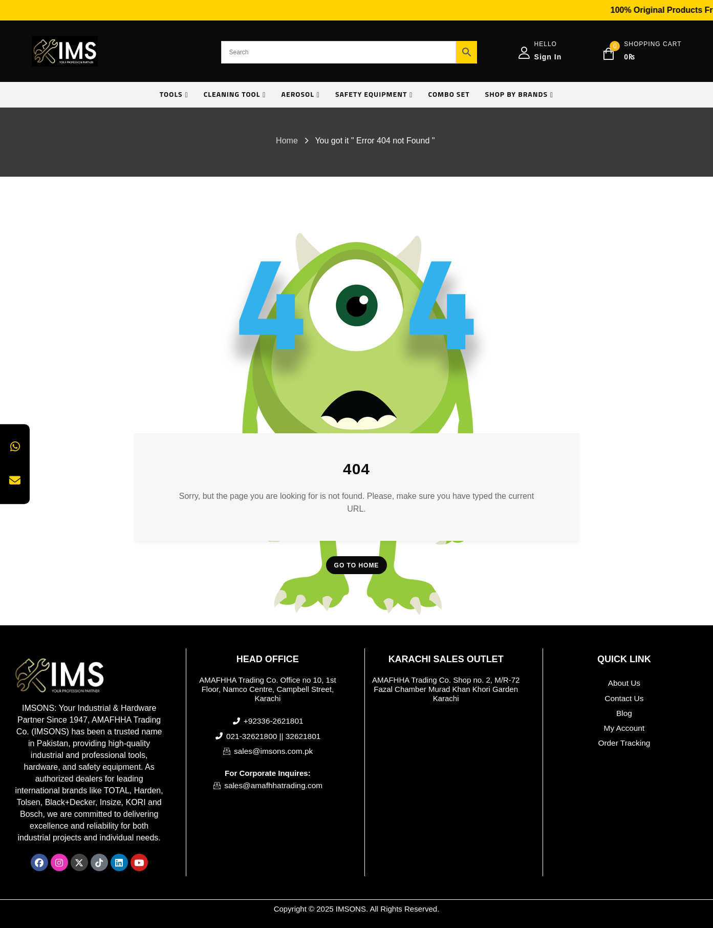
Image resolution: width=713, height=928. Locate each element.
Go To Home (356, 565)
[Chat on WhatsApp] (15, 447)
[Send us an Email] (15, 481)
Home (287, 140)
